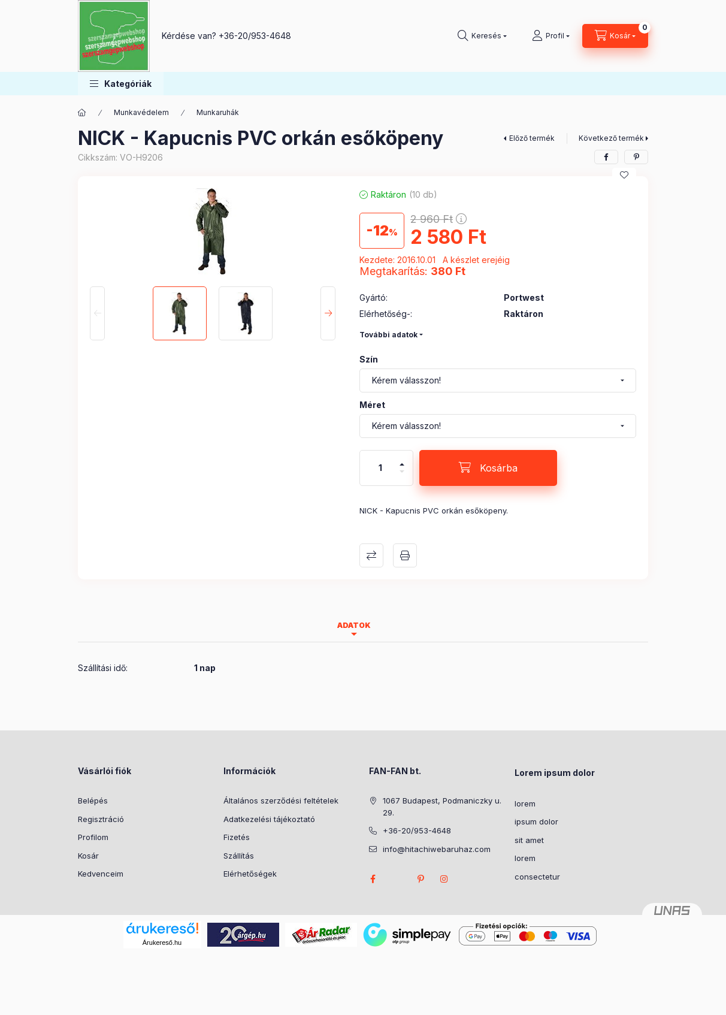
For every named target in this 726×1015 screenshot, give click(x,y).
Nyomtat (405, 555)
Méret (372, 405)
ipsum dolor (536, 821)
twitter (397, 879)
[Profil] (550, 36)
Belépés (93, 800)
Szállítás (238, 855)
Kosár (88, 855)
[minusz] (402, 476)
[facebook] (606, 157)
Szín (368, 359)
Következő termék (611, 138)
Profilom (93, 837)
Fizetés (236, 837)
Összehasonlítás (371, 555)
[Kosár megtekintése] (615, 36)
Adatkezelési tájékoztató (269, 819)
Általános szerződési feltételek (280, 800)
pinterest (420, 879)
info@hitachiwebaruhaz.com (437, 849)
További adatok (388, 334)
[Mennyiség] (380, 468)
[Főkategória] (82, 112)
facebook (373, 879)
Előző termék (532, 138)
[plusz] (402, 459)
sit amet (529, 840)
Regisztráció (101, 819)
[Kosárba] (488, 468)
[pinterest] (636, 157)
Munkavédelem (141, 112)
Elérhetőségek (250, 873)
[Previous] (97, 313)
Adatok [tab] (354, 625)
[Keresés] (482, 36)
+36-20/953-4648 (255, 36)
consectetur (537, 876)
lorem (525, 803)
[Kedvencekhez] (624, 175)
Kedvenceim (100, 873)
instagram (444, 879)
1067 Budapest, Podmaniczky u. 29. (442, 806)
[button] (121, 83)
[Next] (327, 313)
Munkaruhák (217, 112)
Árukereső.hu (162, 942)
